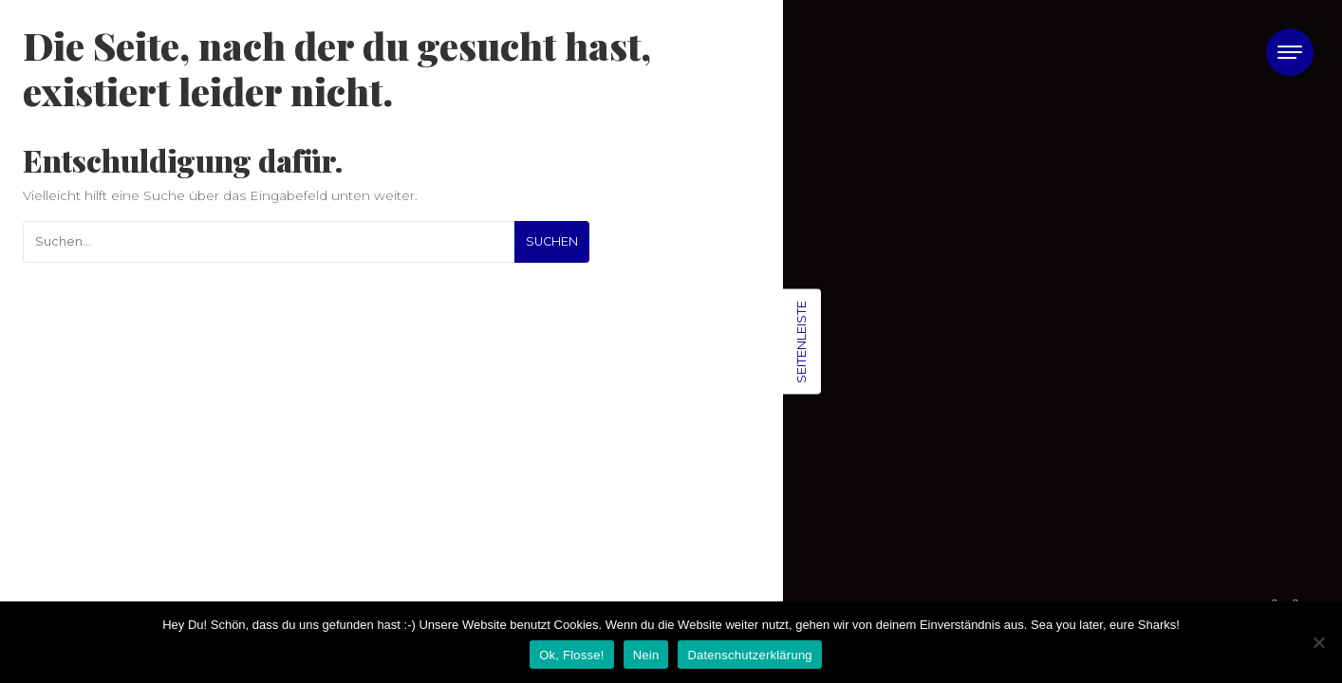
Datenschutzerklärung (749, 655)
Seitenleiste (801, 342)
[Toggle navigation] (1290, 52)
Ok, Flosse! (572, 655)
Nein (646, 655)
